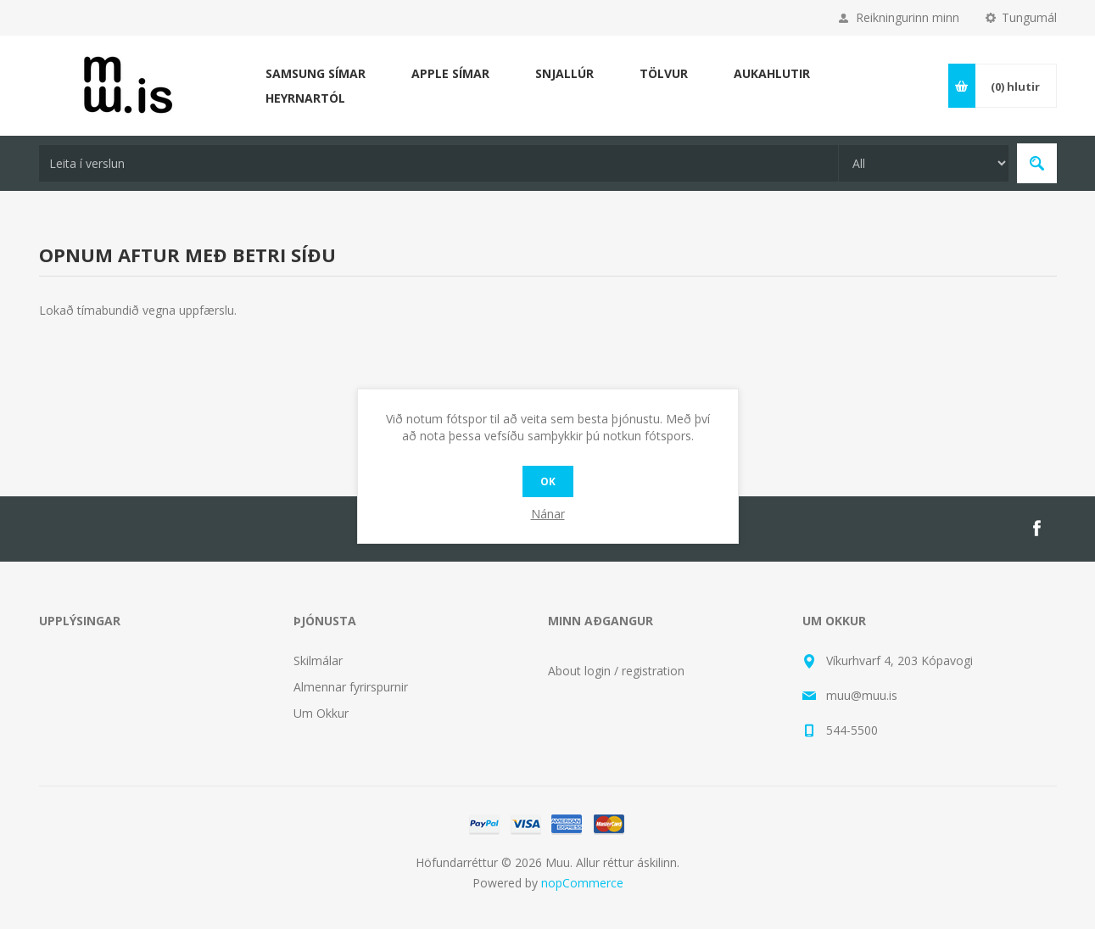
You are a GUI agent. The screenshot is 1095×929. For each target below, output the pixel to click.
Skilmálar (318, 660)
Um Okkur (321, 713)
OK (548, 481)
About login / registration (616, 671)
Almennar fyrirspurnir (350, 687)
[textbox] (438, 163)
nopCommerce (582, 883)
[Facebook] (1036, 528)
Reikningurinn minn (907, 17)
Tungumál (1029, 17)
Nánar (548, 514)
